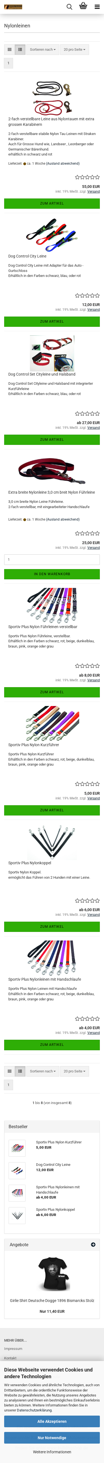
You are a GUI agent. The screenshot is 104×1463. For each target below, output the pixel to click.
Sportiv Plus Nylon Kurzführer (33, 745)
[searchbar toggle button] (69, 7)
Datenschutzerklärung (34, 1410)
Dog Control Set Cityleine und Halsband (41, 374)
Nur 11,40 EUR (52, 1311)
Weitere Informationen (52, 1452)
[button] (9, 49)
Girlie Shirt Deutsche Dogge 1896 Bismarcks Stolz (52, 1300)
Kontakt (10, 1358)
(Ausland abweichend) (63, 163)
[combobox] (42, 49)
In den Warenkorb (52, 574)
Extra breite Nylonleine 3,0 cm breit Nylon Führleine (51, 492)
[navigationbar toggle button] (97, 7)
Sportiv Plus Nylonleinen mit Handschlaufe (44, 979)
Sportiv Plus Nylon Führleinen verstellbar (42, 627)
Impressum (13, 1349)
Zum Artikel (52, 203)
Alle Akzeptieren (52, 1421)
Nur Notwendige (52, 1438)
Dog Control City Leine (27, 256)
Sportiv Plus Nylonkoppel (29, 863)
